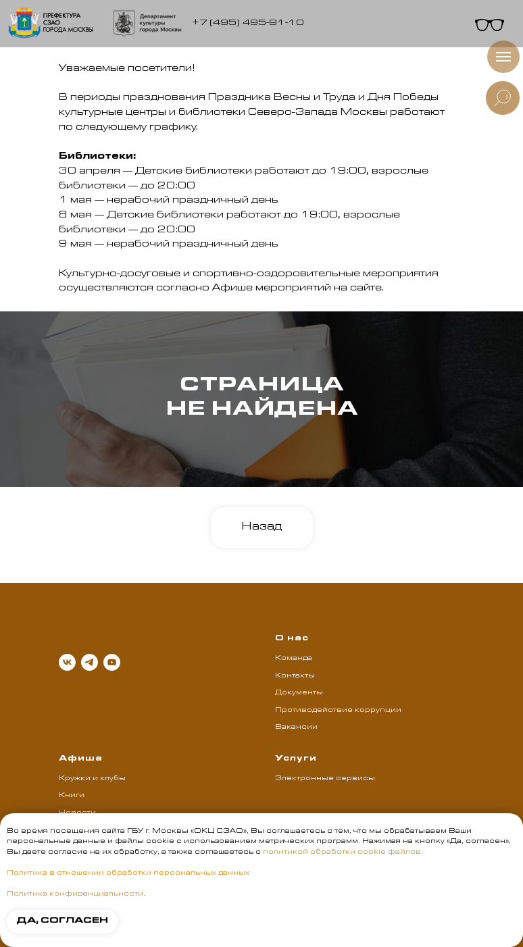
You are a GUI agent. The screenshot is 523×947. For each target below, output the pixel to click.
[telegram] (89, 662)
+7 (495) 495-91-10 (248, 23)
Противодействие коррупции (338, 710)
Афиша (81, 759)
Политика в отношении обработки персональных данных (128, 873)
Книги (71, 795)
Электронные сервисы (325, 778)
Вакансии (296, 727)
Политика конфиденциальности (75, 894)
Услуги (296, 759)
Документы (299, 693)
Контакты (295, 676)
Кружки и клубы (92, 778)
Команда (293, 658)
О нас (292, 639)
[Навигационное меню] (503, 56)
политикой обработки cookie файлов (342, 852)
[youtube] (111, 662)
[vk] (67, 662)
